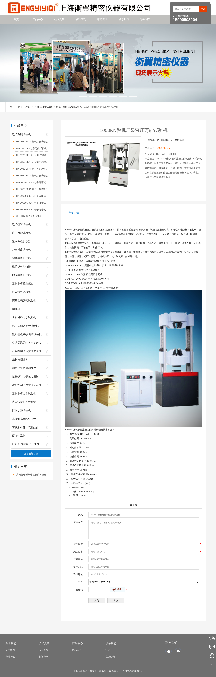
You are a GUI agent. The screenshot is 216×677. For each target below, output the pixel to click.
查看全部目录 (31, 453)
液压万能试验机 (45, 106)
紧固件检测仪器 (21, 241)
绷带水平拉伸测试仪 (24, 368)
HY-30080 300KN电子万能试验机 (32, 202)
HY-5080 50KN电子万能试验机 (32, 189)
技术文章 (59, 19)
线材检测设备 (20, 359)
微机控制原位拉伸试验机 (26, 385)
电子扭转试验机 (21, 224)
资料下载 (81, 19)
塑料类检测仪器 (21, 258)
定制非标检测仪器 (22, 283)
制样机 (16, 309)
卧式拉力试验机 (21, 292)
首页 (16, 19)
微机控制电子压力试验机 (29, 216)
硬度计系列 (18, 435)
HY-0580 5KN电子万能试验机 (31, 148)
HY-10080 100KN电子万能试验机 (32, 182)
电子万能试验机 (21, 134)
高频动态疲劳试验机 (24, 300)
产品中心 (38, 19)
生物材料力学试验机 (24, 317)
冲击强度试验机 (21, 249)
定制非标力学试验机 (24, 393)
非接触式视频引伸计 (24, 418)
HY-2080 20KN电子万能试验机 (32, 168)
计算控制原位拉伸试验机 (26, 351)
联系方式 (110, 650)
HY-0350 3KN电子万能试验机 (31, 162)
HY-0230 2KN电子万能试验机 (31, 155)
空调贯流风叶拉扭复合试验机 (29, 342)
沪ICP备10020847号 (132, 671)
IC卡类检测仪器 (21, 275)
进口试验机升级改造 (24, 401)
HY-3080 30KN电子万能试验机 (32, 175)
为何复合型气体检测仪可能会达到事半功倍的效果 (32, 474)
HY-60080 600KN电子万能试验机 (32, 209)
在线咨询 (110, 656)
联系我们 (145, 19)
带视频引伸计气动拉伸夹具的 (29, 427)
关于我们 (124, 19)
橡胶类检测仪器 (21, 266)
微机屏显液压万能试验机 (69, 106)
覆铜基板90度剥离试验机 (27, 334)
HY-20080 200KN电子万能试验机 (32, 196)
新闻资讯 (102, 19)
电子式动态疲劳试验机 (25, 325)
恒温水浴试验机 (21, 410)
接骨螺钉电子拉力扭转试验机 (29, 376)
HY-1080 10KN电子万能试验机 (32, 141)
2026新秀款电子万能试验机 (28, 444)
